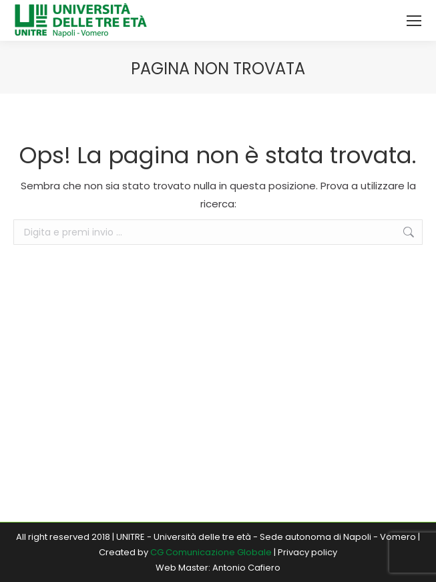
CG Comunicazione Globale (211, 552)
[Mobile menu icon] (414, 20)
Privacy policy (307, 552)
